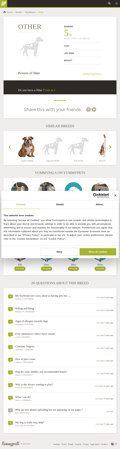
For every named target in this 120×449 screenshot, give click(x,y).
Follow (20, 268)
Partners (57, 444)
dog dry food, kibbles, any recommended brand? (41, 371)
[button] (116, 3)
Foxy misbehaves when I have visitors (35, 333)
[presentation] (10, 147)
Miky (73, 264)
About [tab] (99, 204)
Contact (104, 444)
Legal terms (95, 444)
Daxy (46, 264)
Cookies (78, 444)
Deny (59, 251)
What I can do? (23, 397)
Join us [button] (50, 90)
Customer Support (24, 346)
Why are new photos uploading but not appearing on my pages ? (49, 409)
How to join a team (25, 359)
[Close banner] (115, 195)
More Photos (92, 74)
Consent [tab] (21, 204)
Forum (64, 444)
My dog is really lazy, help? (29, 422)
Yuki (20, 264)
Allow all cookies (97, 251)
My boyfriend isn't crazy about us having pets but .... (42, 295)
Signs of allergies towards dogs (31, 321)
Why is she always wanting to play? (34, 384)
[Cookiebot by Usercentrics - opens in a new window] (95, 195)
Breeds (70, 444)
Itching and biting (24, 308)
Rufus (100, 264)
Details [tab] (60, 204)
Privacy (86, 444)
